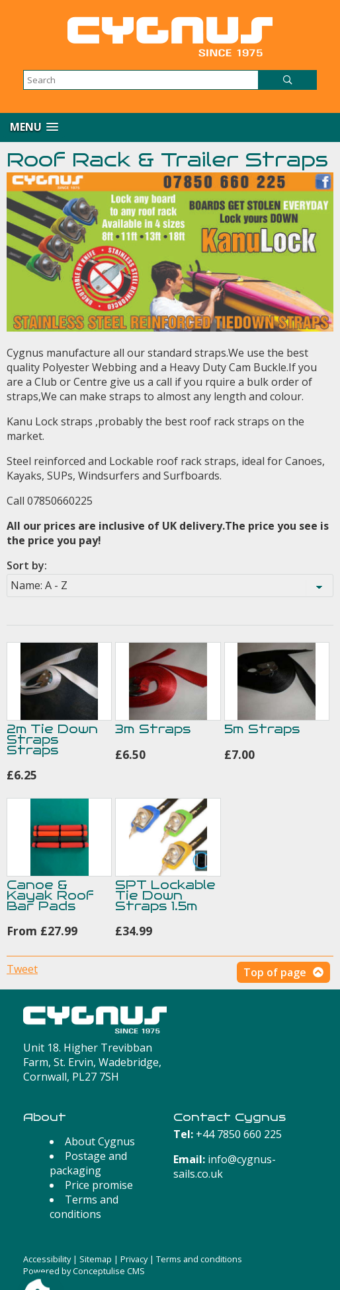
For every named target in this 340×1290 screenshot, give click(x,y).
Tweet (22, 969)
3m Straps (153, 729)
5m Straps (262, 729)
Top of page (274, 972)
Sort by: (27, 565)
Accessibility (47, 1259)
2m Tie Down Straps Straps (52, 739)
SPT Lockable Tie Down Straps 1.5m (165, 895)
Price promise (99, 1185)
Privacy (134, 1259)
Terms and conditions (84, 1206)
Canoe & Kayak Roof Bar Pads (50, 895)
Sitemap (95, 1259)
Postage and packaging (88, 1163)
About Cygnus (100, 1141)
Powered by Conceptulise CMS (84, 1271)
